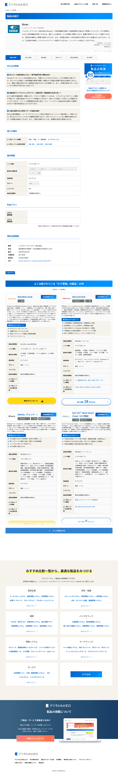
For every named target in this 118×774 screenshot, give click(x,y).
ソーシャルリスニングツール (76, 651)
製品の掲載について (30, 763)
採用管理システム (87, 596)
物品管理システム (46, 626)
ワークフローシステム (17, 596)
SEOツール (105, 647)
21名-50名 (39, 144)
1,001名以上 (87, 387)
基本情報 (43, 57)
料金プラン (59, 57)
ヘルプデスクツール (37, 677)
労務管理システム (88, 626)
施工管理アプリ (46, 622)
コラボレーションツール (45, 600)
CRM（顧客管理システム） (35, 673)
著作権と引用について (70, 759)
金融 (34, 139)
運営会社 (41, 763)
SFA (48, 673)
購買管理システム (102, 626)
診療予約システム (33, 622)
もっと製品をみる (59, 530)
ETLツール (12, 647)
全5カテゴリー (31, 682)
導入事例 (89, 57)
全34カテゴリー (31, 631)
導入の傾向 (28, 57)
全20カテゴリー (86, 631)
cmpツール (51, 651)
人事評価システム (101, 596)
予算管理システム (47, 596)
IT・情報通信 (42, 139)
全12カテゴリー (86, 606)
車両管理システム (17, 626)
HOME (7, 10)
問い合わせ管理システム (72, 626)
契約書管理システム (93, 622)
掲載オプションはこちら (35, 738)
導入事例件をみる (86, 401)
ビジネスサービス (53, 139)
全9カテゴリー (31, 606)
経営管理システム (33, 596)
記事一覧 (95, 4)
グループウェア (29, 600)
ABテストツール (84, 647)
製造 (76, 500)
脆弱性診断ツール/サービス (27, 647)
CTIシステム (23, 677)
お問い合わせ (18, 763)
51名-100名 (48, 144)
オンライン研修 (81, 600)
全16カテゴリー (86, 657)
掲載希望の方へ (107, 4)
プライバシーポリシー (85, 759)
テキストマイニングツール (97, 651)
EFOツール (96, 647)
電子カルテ (22, 622)
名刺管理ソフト (19, 673)
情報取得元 (107, 47)
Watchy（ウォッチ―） (28, 414)
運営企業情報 (74, 57)
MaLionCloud (78, 296)
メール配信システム (70, 647)
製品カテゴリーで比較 (81, 4)
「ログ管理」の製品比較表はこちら (98, 96)
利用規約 (58, 759)
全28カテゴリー (31, 657)
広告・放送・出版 (89, 380)
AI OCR (13, 622)
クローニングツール (38, 651)
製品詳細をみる (48, 297)
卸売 (30, 139)
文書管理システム (78, 622)
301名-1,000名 (96, 387)
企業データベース (16, 600)
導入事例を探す (65, 4)
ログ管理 (13, 10)
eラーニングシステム (72, 596)
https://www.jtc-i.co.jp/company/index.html (34, 261)
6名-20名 (31, 144)
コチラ (109, 51)
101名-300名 (79, 387)
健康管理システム (95, 600)
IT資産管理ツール (15, 651)
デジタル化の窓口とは (21, 759)
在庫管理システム (31, 626)
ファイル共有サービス (47, 647)
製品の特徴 (13, 57)
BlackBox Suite (25, 296)
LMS (72, 600)
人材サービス (99, 380)
